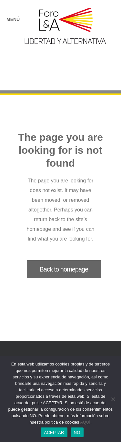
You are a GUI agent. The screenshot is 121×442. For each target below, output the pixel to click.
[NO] (113, 399)
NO (77, 432)
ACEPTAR (54, 432)
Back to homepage (64, 269)
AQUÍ (85, 422)
